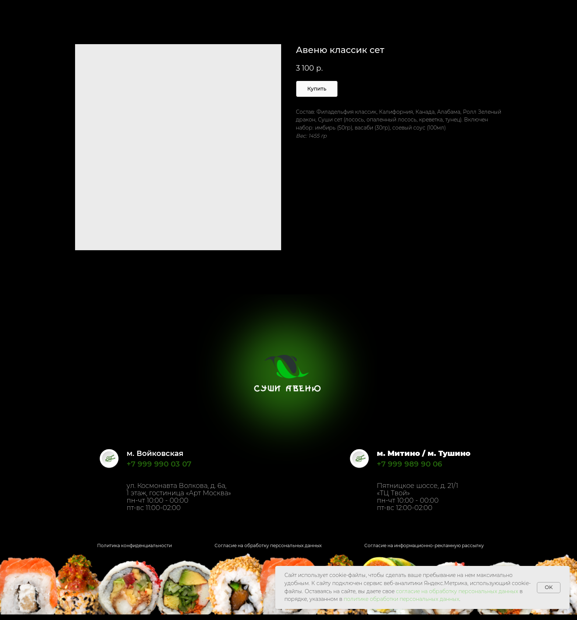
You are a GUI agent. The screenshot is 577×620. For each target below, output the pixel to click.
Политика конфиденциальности (134, 545)
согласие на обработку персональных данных (457, 591)
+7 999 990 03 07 (159, 464)
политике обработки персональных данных (401, 599)
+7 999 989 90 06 (409, 464)
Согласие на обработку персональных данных (268, 545)
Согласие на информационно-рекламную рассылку (424, 545)
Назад (22, 11)
